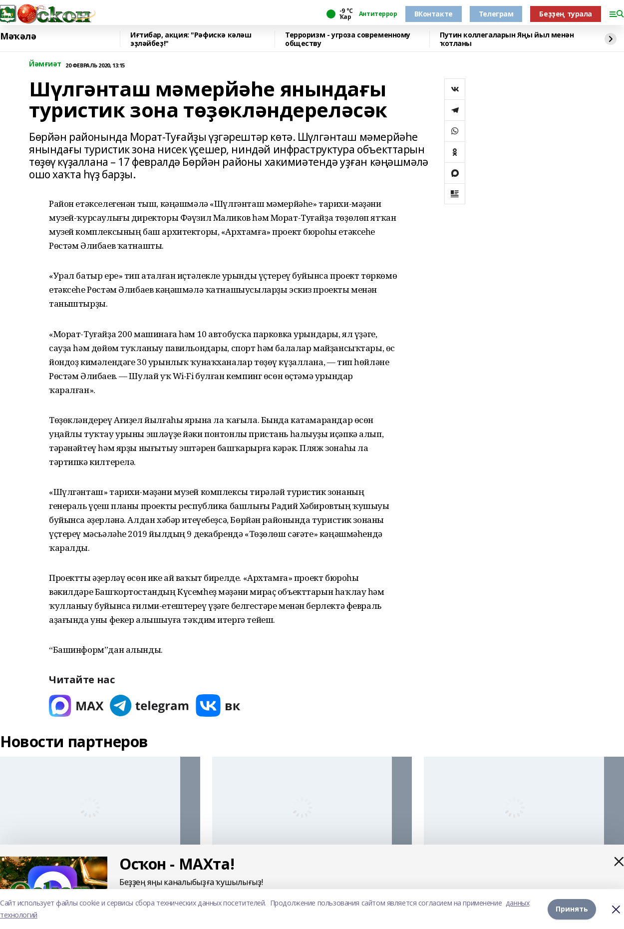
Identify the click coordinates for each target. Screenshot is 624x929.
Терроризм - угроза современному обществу (347, 39)
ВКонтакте (433, 13)
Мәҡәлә (18, 36)
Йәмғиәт (45, 64)
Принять (572, 909)
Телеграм (496, 13)
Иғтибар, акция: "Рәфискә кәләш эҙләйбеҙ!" (190, 39)
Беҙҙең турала (565, 13)
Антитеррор (378, 14)
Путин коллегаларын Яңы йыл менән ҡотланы (507, 39)
